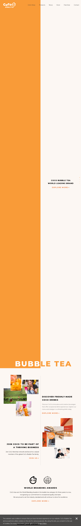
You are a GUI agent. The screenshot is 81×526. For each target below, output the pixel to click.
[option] (40, 184)
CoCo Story (31, 5)
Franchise (67, 5)
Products (42, 5)
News (51, 5)
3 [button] (80, 181)
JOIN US (34, 458)
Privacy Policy (42, 523)
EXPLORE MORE (61, 187)
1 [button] (80, 177)
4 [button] (80, 183)
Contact (76, 5)
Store (58, 5)
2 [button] (80, 179)
